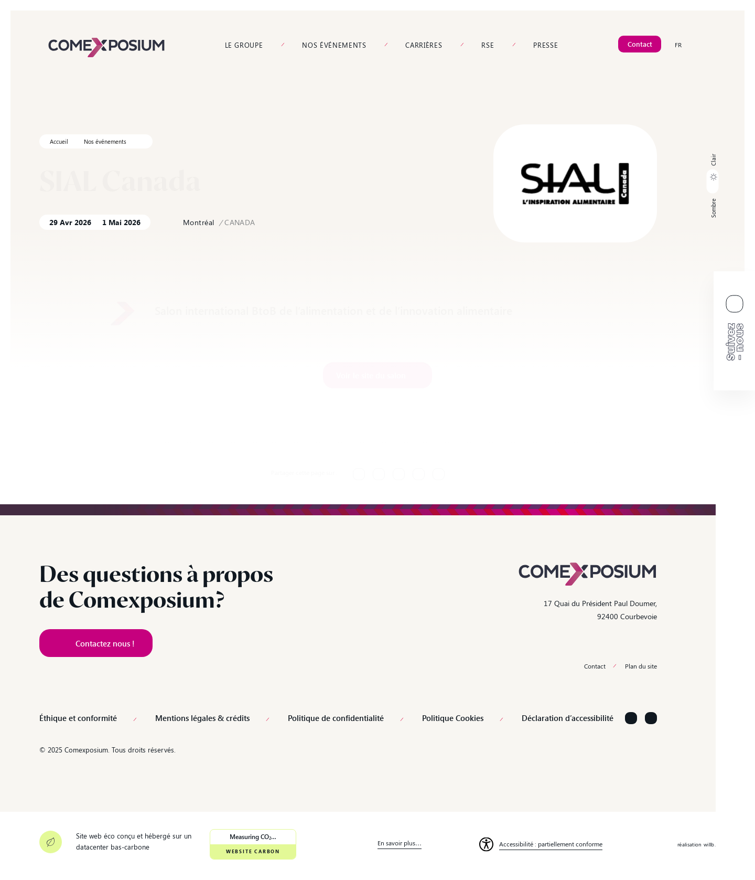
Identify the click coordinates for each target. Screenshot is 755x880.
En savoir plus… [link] (400, 843)
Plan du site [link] (641, 666)
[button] (713, 186)
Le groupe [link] (244, 44)
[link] (106, 46)
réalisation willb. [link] (696, 844)
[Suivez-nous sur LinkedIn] (631, 718)
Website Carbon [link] (253, 851)
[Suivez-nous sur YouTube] (651, 718)
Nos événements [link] (334, 44)
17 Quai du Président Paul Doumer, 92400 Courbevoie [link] (600, 609)
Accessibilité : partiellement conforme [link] (550, 844)
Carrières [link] (423, 44)
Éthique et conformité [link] (78, 718)
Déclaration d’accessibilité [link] (567, 718)
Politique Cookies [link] (452, 718)
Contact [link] (595, 666)
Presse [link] (545, 44)
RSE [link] (487, 44)
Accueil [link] (59, 141)
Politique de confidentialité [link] (336, 718)
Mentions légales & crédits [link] (202, 718)
